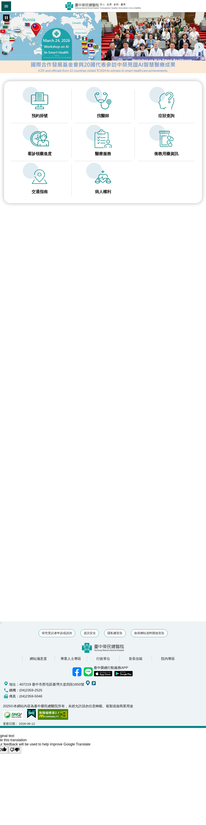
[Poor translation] (14, 749)
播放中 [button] (6, 17)
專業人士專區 (71, 659)
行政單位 (103, 659)
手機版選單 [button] (6, 6)
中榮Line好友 (88, 672)
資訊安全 (90, 633)
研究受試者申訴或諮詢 (57, 633)
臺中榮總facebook (76, 672)
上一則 (7, 47)
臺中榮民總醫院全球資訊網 (103, 6)
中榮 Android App (123, 674)
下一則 (199, 47)
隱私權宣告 (115, 633)
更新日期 (9, 723)
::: (1, 12)
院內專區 (168, 659)
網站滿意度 (38, 659)
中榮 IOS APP (103, 674)
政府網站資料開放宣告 (149, 633)
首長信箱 (135, 659)
